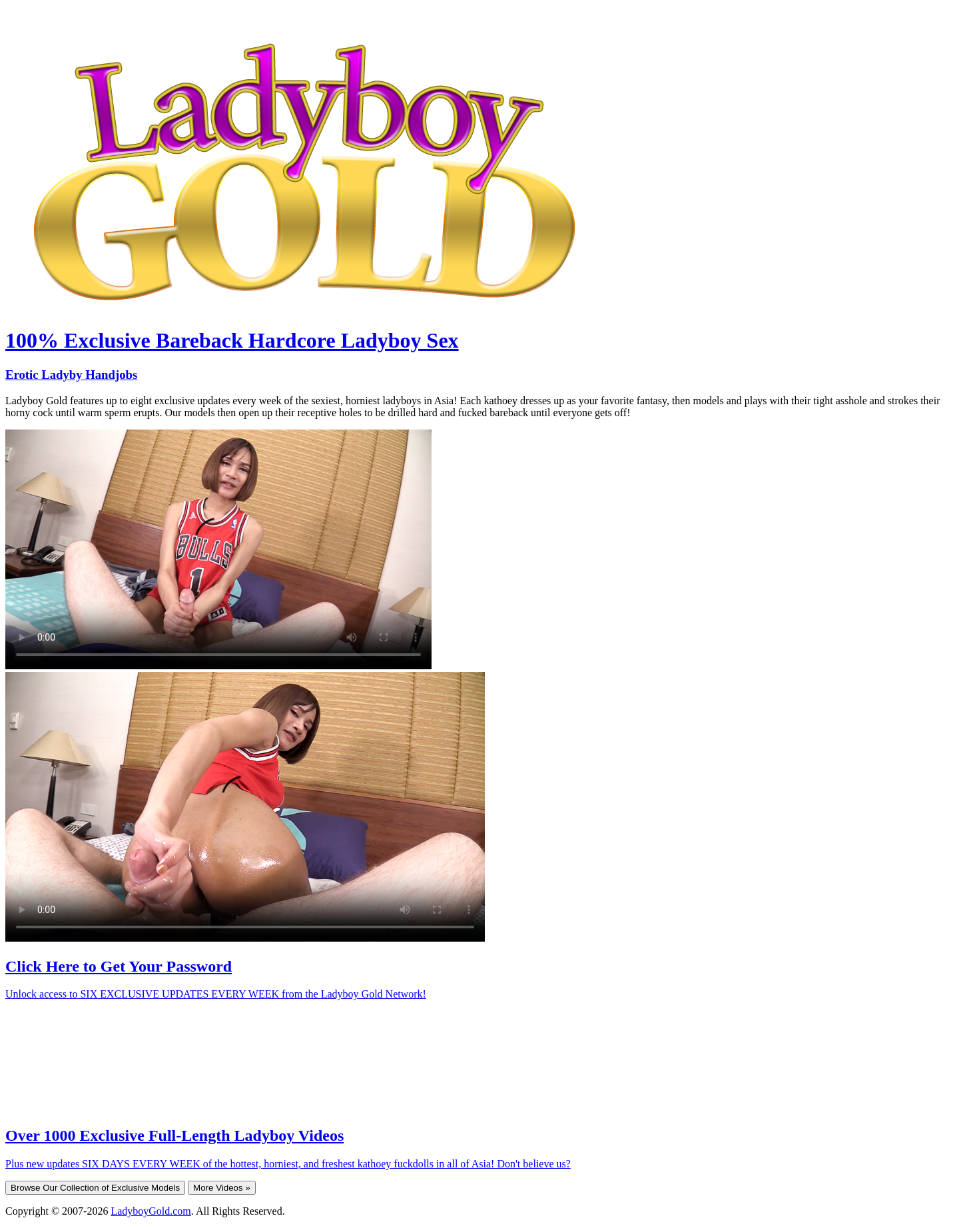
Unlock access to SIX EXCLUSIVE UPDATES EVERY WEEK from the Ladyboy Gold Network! (215, 994)
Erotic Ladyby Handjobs (71, 375)
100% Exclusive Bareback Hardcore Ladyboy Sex (232, 340)
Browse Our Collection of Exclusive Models (95, 1188)
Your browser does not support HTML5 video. (218, 549)
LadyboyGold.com (150, 1211)
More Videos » (221, 1188)
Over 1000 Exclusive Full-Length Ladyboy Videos (174, 1135)
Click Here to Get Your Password (118, 966)
